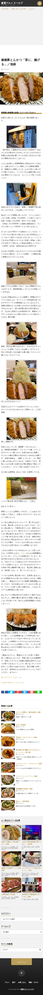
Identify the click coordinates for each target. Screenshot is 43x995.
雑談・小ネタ (33, 982)
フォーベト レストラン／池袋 (26, 776)
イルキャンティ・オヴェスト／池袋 (29, 764)
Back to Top (21, 962)
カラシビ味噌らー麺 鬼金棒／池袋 (28, 712)
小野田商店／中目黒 (8, 894)
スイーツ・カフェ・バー (31, 873)
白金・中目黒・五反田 (8, 898)
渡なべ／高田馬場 (22, 801)
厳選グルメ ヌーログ (12, 3)
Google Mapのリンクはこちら (12, 682)
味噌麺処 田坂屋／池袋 (24, 789)
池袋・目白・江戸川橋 (9, 847)
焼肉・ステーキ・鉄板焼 (11, 897)
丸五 (23, 553)
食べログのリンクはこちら (11, 677)
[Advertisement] (21, 22)
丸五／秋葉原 (21, 725)
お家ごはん (22, 982)
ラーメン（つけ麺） (9, 846)
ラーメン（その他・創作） (11, 873)
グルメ (7, 982)
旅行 (25, 846)
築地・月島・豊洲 (32, 899)
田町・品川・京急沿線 (31, 847)
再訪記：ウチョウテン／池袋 (26, 737)
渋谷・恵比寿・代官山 (8, 874)
